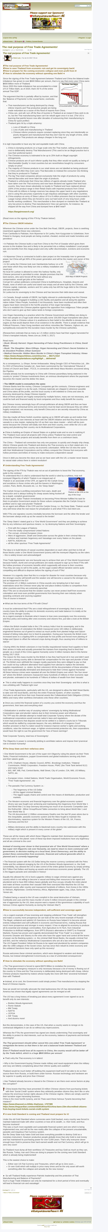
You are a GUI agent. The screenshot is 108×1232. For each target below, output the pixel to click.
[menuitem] (15, 37)
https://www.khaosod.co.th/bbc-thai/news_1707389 (28, 1104)
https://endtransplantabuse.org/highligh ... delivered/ (30, 358)
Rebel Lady (17, 58)
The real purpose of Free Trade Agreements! (30, 47)
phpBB (43, 1225)
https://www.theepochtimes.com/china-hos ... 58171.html (32, 356)
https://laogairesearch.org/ (21, 211)
